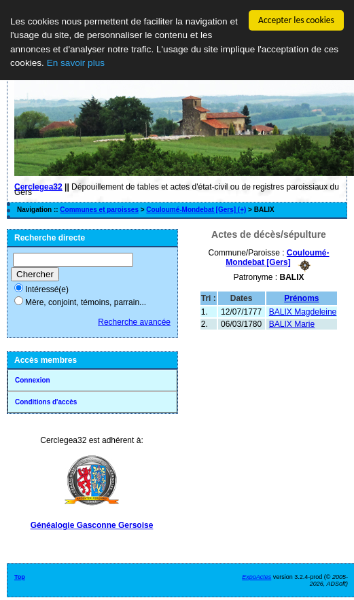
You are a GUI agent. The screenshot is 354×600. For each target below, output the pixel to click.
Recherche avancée (134, 322)
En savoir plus (76, 63)
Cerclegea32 (38, 187)
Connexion (32, 380)
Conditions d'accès (46, 402)
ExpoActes (256, 576)
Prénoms (301, 297)
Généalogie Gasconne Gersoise (92, 525)
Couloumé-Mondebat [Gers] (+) (196, 209)
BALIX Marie (292, 323)
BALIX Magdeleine (302, 311)
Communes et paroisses (99, 209)
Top (19, 576)
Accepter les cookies (296, 20)
